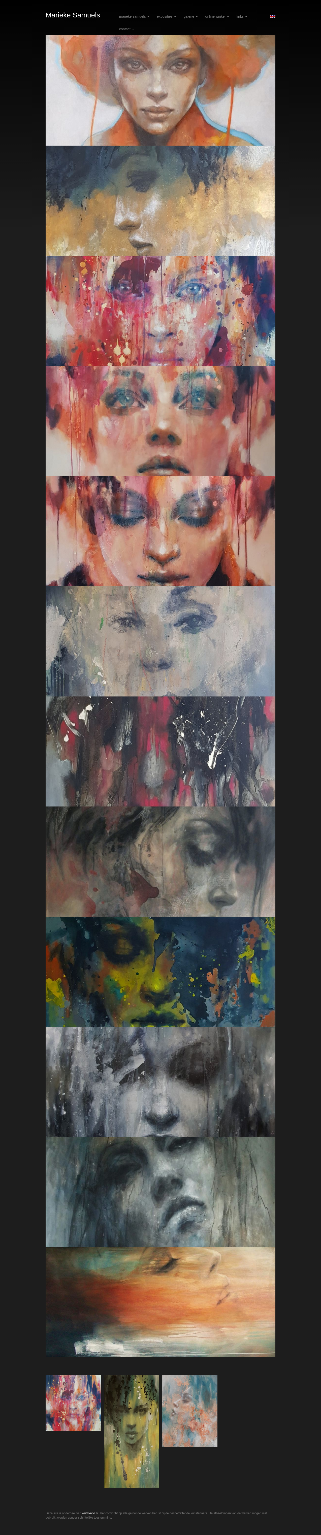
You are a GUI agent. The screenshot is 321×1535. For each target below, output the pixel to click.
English (273, 16)
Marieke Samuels (73, 15)
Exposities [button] (166, 16)
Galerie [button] (191, 16)
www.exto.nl (90, 1513)
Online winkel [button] (217, 16)
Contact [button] (126, 29)
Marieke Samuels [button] (134, 16)
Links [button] (242, 16)
